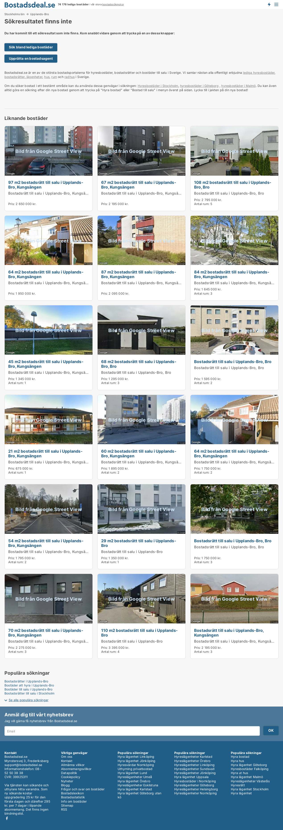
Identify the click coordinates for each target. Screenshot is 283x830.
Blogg (65, 785)
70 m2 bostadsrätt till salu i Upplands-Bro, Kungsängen (45, 632)
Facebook (6, 818)
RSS (64, 809)
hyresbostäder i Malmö (238, 86)
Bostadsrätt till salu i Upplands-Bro (132, 551)
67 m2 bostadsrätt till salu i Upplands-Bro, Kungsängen (138, 184)
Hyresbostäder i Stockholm (158, 86)
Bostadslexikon (72, 793)
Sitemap (67, 805)
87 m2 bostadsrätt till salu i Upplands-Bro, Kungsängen (138, 274)
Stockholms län (14, 14)
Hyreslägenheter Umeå (135, 777)
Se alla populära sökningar (28, 700)
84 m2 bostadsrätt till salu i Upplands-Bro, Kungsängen (231, 274)
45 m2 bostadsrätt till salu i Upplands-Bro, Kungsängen (45, 364)
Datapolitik (69, 773)
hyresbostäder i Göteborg (199, 86)
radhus (69, 77)
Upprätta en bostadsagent (31, 58)
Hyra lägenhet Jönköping (137, 761)
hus (46, 77)
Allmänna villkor (72, 765)
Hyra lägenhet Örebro (134, 781)
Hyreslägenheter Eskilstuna (138, 785)
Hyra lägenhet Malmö (247, 777)
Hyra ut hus (239, 773)
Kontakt (66, 761)
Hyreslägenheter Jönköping (195, 773)
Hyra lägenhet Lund (132, 773)
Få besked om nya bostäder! (269, 4)
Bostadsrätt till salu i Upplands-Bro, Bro (229, 193)
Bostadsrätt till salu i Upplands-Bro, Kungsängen (51, 193)
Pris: (12, 204)
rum (54, 77)
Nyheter (67, 781)
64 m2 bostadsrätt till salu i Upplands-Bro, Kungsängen (45, 274)
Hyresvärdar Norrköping (136, 765)
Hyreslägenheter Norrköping (195, 793)
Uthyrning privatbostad (135, 769)
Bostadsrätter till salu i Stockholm (29, 693)
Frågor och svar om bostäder (83, 789)
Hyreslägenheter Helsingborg (196, 789)
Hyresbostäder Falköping (250, 769)
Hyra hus (237, 761)
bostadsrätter (14, 77)
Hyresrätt (238, 785)
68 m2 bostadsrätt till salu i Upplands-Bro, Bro (138, 364)
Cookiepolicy (70, 777)
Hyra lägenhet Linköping (136, 756)
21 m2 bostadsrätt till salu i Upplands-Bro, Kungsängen (45, 453)
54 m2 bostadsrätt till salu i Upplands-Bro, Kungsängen (45, 543)
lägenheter (34, 77)
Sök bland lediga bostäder (31, 47)
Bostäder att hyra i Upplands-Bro (29, 685)
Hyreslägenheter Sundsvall (194, 769)
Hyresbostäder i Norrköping (195, 781)
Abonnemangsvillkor (76, 769)
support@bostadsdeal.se (23, 765)
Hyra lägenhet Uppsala (191, 777)
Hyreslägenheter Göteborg (194, 785)
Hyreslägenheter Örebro (192, 761)
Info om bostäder (74, 801)
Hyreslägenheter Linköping (194, 765)
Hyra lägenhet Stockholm (250, 789)
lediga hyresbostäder (259, 72)
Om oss (66, 756)
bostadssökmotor (113, 4)
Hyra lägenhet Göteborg (249, 765)
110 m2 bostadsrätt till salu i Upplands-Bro (139, 632)
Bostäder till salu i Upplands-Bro (28, 689)
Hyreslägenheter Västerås (250, 781)
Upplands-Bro (39, 14)
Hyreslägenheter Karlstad (193, 756)
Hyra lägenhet (241, 793)
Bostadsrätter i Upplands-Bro (26, 681)
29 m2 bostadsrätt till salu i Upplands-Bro (138, 543)
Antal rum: (201, 204)
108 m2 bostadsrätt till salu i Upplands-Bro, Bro (232, 184)
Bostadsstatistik (73, 797)
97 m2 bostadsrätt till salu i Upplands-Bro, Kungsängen (45, 184)
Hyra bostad (240, 756)
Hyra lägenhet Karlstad (135, 789)
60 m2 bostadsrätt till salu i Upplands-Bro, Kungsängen (138, 453)
